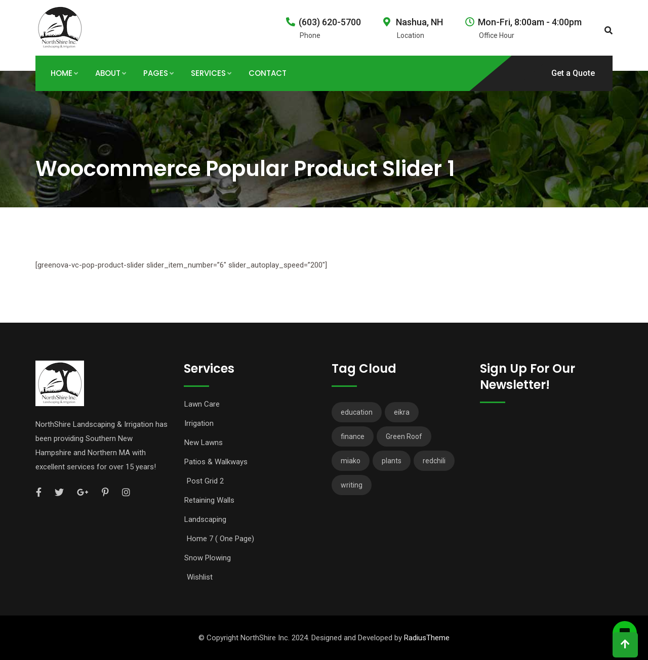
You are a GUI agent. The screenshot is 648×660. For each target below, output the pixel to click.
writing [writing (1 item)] (351, 485)
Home (61, 73)
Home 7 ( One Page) (220, 538)
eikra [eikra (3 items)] (402, 412)
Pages (155, 73)
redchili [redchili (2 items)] (434, 461)
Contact (268, 73)
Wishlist (200, 577)
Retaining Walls (209, 500)
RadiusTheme (427, 637)
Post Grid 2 (205, 481)
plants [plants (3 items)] (391, 461)
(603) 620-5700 (330, 22)
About (107, 73)
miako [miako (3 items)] (350, 461)
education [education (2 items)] (357, 412)
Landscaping (205, 519)
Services (208, 73)
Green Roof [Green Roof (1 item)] (404, 436)
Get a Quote (573, 73)
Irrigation (199, 423)
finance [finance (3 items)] (352, 436)
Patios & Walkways (216, 461)
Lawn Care (202, 404)
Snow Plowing (207, 557)
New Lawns (203, 442)
